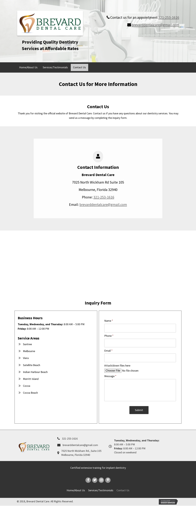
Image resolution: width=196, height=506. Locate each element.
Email (108, 349)
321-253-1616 (168, 17)
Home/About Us (76, 491)
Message (110, 374)
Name (108, 320)
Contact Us (123, 491)
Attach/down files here (117, 363)
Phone (108, 335)
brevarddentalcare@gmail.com (155, 24)
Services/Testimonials (100, 491)
